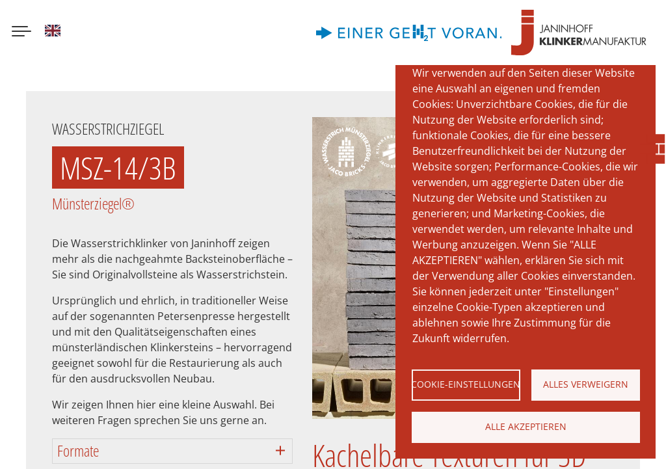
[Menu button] (21, 32)
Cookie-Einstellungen (466, 384)
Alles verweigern (585, 384)
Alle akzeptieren (525, 426)
